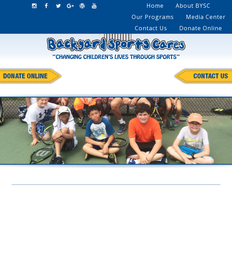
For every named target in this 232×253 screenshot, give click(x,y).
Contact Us (151, 28)
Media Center (206, 17)
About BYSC (193, 5)
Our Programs (153, 17)
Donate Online (200, 28)
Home (155, 5)
